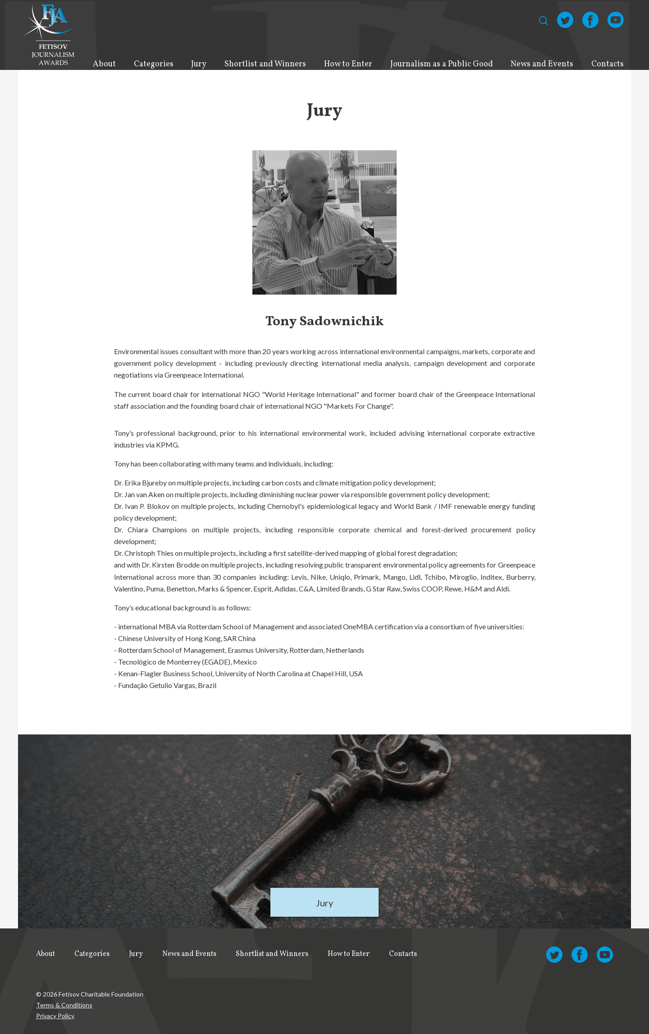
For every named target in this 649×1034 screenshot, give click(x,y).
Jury (198, 64)
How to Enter (348, 64)
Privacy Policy (55, 1016)
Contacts (607, 64)
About (104, 64)
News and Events (542, 64)
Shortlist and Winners (265, 64)
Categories (154, 64)
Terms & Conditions (64, 1005)
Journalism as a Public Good (441, 64)
